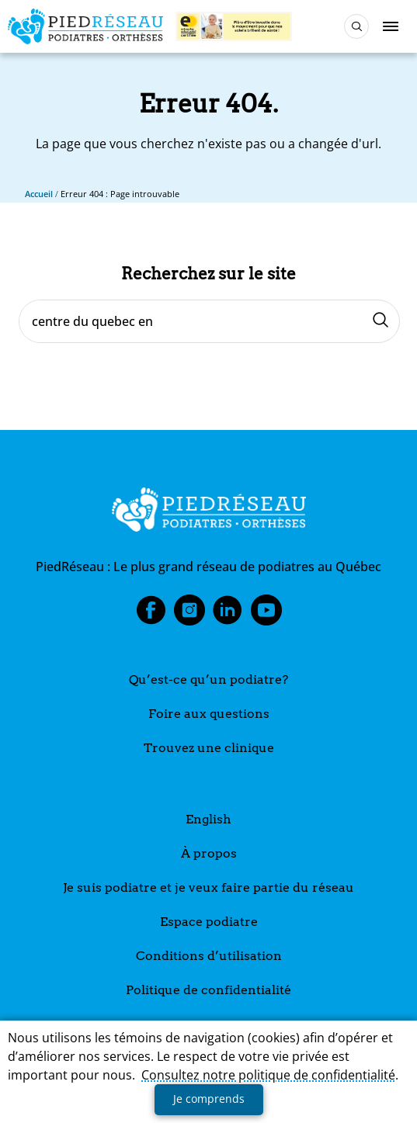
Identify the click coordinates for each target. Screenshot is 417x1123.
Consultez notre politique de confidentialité (268, 1074)
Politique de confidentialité (208, 990)
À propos (209, 853)
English (208, 819)
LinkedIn (227, 615)
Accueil (39, 193)
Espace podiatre (209, 921)
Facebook (150, 615)
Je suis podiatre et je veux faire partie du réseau (208, 887)
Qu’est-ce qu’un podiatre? (208, 679)
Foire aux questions (208, 713)
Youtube (266, 615)
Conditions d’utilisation (209, 955)
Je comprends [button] (209, 1098)
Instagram (189, 615)
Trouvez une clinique (209, 747)
